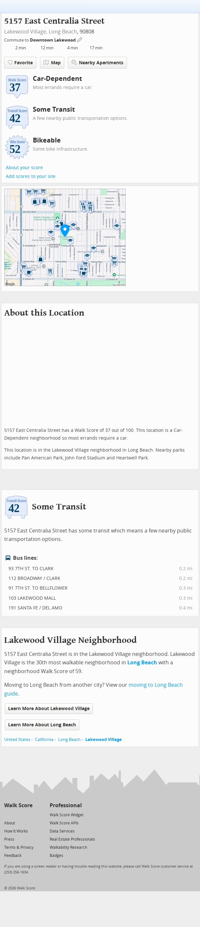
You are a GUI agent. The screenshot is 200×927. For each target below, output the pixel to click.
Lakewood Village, (25, 32)
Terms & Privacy (18, 847)
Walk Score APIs (64, 823)
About (9, 823)
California (44, 739)
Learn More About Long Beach (42, 725)
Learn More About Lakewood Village (49, 708)
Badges (56, 855)
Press (9, 839)
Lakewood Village (103, 739)
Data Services (62, 831)
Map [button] (52, 63)
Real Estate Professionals (72, 839)
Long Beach (63, 32)
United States (17, 739)
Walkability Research (68, 847)
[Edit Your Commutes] (80, 39)
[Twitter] (8, 814)
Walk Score (18, 805)
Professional (66, 805)
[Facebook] (18, 814)
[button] (65, 230)
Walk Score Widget (66, 815)
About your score (24, 167)
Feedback (12, 855)
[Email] (28, 814)
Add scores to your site (31, 176)
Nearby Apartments (97, 62)
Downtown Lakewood (53, 40)
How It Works (16, 831)
